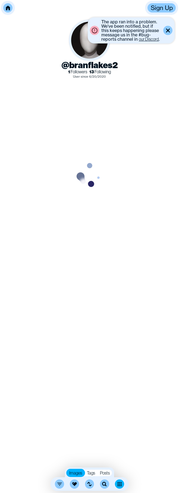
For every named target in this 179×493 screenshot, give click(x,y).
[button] (8, 8)
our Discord (149, 39)
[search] (104, 484)
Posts (105, 472)
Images (75, 472)
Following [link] (100, 71)
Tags (91, 472)
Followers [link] (77, 71)
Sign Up (162, 8)
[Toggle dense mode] (119, 484)
